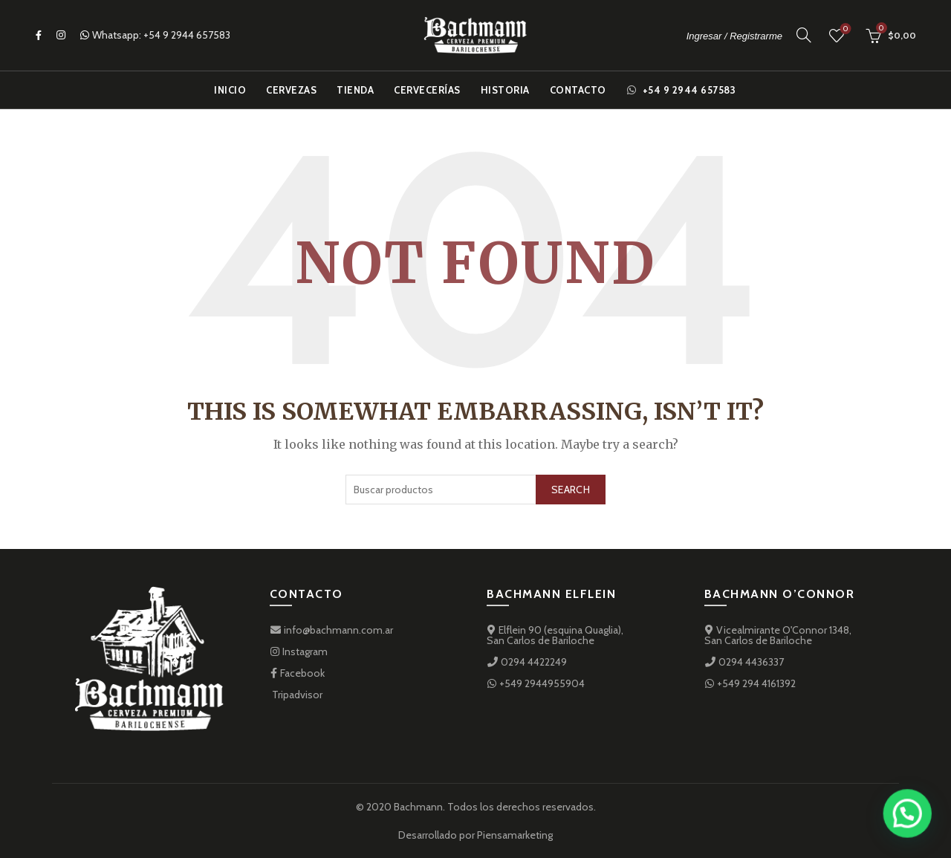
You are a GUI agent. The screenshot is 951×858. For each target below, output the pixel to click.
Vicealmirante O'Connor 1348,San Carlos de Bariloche (777, 635)
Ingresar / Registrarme (734, 36)
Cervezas (291, 90)
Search (570, 489)
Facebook (297, 673)
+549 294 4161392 (750, 683)
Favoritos (844, 29)
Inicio (230, 90)
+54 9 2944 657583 (186, 35)
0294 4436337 (744, 662)
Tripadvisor (296, 694)
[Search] (804, 35)
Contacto (578, 90)
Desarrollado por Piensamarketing (475, 835)
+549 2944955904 (536, 683)
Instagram (299, 651)
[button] (911, 824)
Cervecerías (427, 90)
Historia (505, 90)
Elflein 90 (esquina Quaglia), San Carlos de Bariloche (555, 635)
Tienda (355, 90)
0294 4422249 (527, 662)
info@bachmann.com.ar (331, 630)
